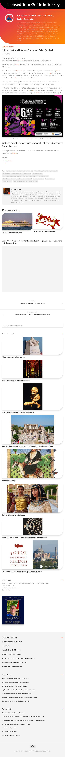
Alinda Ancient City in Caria (12, 641)
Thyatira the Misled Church (12, 654)
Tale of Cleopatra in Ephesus (13, 515)
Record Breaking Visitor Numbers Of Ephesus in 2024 (19, 697)
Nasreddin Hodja (9, 481)
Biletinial (14, 153)
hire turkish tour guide (42, 176)
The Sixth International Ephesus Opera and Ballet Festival (17, 178)
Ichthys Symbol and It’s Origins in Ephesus (15, 682)
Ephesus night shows (17, 173)
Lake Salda (6, 646)
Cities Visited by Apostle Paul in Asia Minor (16, 724)
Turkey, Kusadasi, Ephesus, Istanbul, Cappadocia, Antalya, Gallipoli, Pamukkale (25, 583)
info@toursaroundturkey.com (11, 588)
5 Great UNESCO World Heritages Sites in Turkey (22, 572)
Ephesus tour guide (37, 173)
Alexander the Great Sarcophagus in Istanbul (18, 658)
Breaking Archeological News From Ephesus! (16, 693)
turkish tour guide (7, 181)
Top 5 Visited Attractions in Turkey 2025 (15, 678)
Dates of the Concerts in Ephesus (43, 171)
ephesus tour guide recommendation (12, 176)
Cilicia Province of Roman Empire (44, 231)
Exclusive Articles (8, 46)
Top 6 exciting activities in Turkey (14, 662)
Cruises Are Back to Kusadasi (12, 232)
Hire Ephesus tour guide (29, 176)
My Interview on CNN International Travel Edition (18, 690)
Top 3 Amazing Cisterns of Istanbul (16, 380)
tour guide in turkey (38, 178)
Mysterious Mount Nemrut (12, 666)
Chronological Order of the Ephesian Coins (16, 701)
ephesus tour (27, 173)
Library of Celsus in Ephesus (11, 735)
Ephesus (20, 61)
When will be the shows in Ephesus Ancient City (26, 181)
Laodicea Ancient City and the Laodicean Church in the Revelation (23, 720)
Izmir (50, 73)
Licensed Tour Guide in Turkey (32, 4)
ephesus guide (6, 173)
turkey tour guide (49, 178)
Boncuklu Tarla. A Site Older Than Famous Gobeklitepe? (24, 537)
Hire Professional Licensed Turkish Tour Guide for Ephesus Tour (27, 446)
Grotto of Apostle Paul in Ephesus (13, 713)
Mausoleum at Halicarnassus (13, 357)
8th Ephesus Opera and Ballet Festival (14, 686)
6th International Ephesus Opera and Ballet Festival (20, 171)
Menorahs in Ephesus (9, 728)
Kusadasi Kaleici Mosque (11, 650)
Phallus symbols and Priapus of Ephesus (18, 412)
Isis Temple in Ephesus (9, 731)
